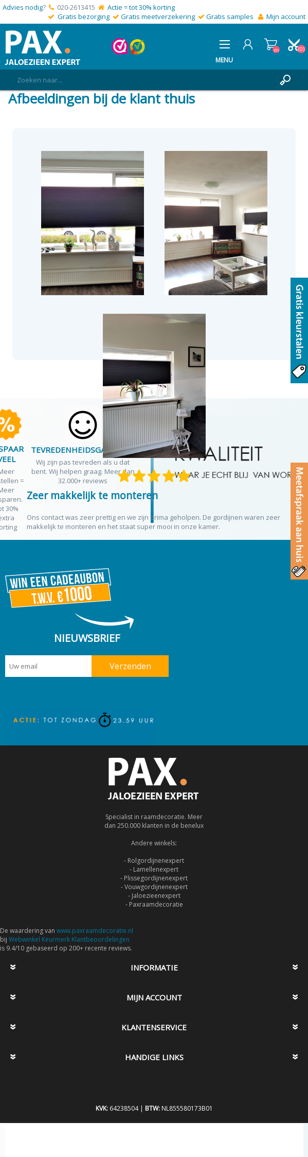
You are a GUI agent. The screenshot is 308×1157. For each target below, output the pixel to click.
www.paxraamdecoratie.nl (95, 930)
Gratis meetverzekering (158, 16)
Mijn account (285, 16)
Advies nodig (23, 7)
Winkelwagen (270, 44)
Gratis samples (229, 16)
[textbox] (144, 80)
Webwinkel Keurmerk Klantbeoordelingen (69, 939)
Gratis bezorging (84, 16)
